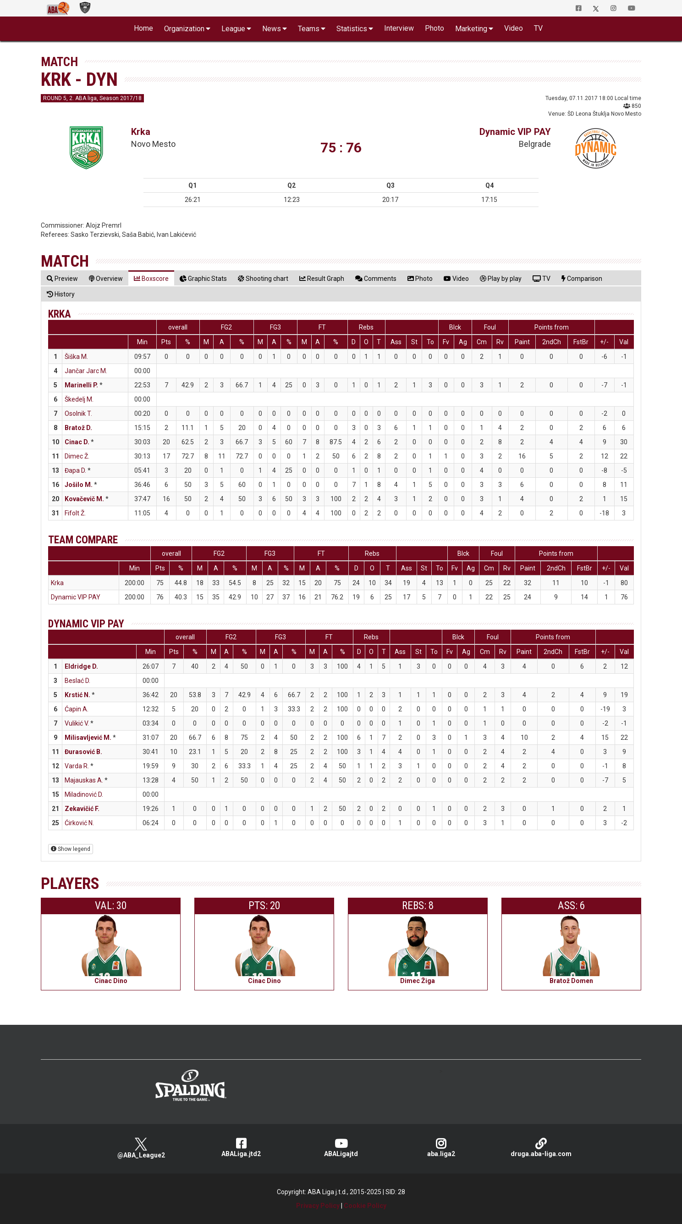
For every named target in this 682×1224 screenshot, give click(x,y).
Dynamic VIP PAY (515, 131)
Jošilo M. (79, 484)
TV (538, 28)
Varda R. (77, 766)
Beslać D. (77, 680)
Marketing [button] (471, 28)
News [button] (271, 28)
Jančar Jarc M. (86, 370)
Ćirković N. (79, 823)
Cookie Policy (365, 1205)
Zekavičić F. (82, 808)
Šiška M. (76, 356)
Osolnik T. (78, 413)
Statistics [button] (351, 28)
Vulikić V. (77, 723)
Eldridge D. (81, 666)
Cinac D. (77, 442)
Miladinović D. (84, 794)
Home (143, 28)
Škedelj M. (79, 399)
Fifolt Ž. (75, 513)
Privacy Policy (318, 1205)
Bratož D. (78, 427)
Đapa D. (75, 470)
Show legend (70, 849)
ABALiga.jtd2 (241, 1147)
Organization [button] (184, 28)
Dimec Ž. (77, 456)
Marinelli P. (81, 385)
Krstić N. (77, 695)
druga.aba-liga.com (541, 1147)
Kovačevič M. (84, 499)
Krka (140, 131)
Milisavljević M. (88, 737)
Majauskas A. (84, 780)
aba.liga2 (441, 1147)
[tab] (62, 278)
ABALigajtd (341, 1147)
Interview (399, 28)
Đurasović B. (83, 751)
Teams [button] (308, 28)
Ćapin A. (76, 709)
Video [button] (513, 28)
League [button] (233, 28)
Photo (434, 28)
